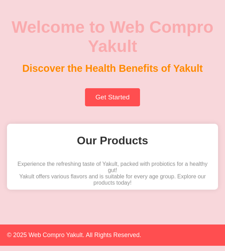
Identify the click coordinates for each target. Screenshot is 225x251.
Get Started (112, 97)
